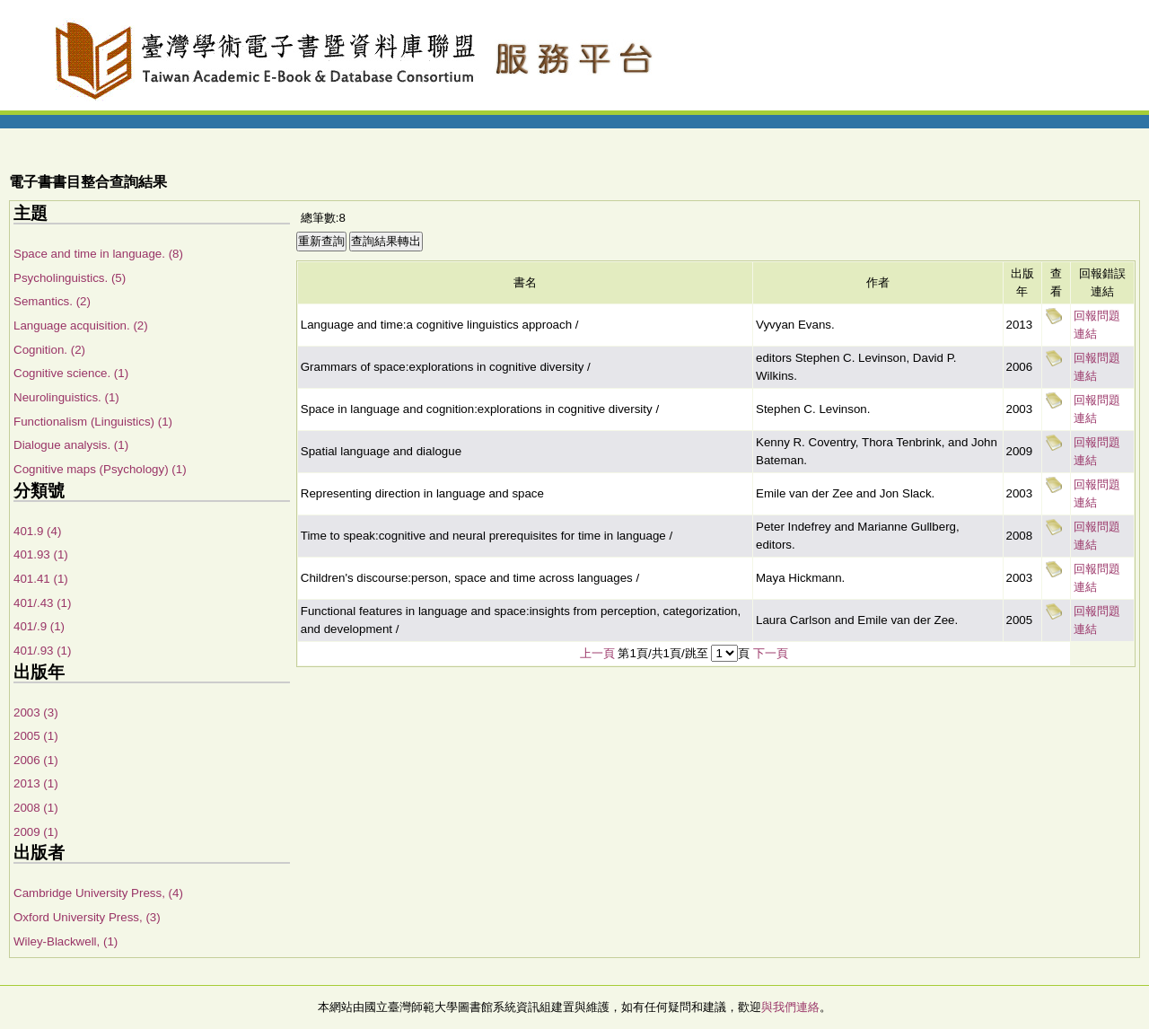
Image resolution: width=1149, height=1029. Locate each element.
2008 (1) (35, 807)
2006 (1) (35, 760)
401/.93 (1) (42, 650)
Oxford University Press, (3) (87, 917)
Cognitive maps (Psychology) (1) (100, 469)
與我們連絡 (790, 1007)
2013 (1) (35, 783)
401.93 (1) (40, 554)
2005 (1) (35, 736)
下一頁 (770, 653)
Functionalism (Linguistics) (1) (92, 421)
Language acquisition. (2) (80, 325)
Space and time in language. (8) (98, 253)
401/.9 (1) (39, 626)
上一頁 (597, 653)
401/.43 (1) (42, 603)
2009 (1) (35, 832)
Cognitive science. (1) (70, 373)
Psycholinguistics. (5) (69, 278)
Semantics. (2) (52, 301)
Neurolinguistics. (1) (66, 397)
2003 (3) (35, 712)
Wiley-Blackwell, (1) (65, 941)
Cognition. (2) (49, 349)
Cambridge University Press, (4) (98, 893)
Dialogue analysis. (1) (70, 445)
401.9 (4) (37, 531)
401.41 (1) (40, 578)
